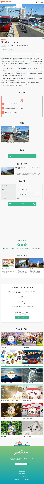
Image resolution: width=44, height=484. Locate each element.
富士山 (23, 58)
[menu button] (42, 1)
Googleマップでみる (21, 240)
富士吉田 (18, 58)
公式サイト (19, 198)
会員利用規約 (22, 473)
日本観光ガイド (7, 248)
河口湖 (7, 59)
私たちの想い (22, 470)
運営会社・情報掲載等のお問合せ (22, 479)
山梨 (17, 248)
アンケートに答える (22, 317)
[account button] (39, 2)
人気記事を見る (21, 483)
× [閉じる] (25, 483)
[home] (5, 2)
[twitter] (22, 244)
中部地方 (13, 248)
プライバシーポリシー (22, 476)
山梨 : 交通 (21, 248)
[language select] (36, 2)
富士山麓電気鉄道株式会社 (10, 50)
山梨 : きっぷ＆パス (28, 248)
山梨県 (2, 58)
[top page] (3, 248)
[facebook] (18, 244)
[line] (25, 244)
